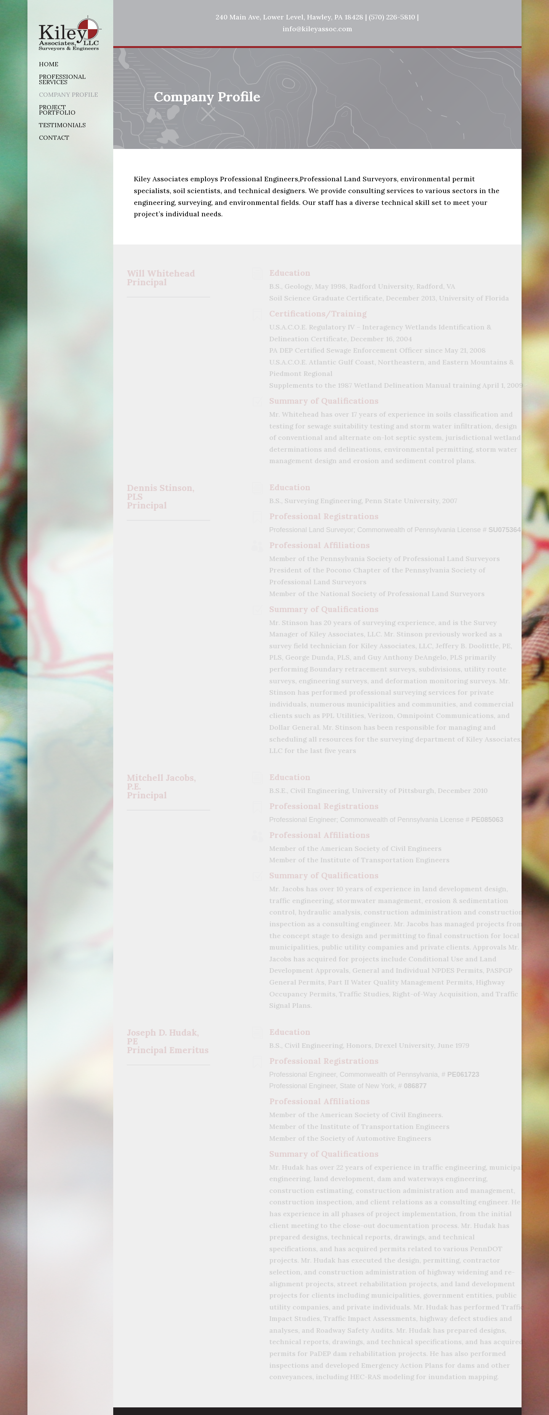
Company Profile (68, 95)
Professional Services (62, 80)
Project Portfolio (57, 110)
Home (48, 64)
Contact (54, 138)
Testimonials (62, 125)
